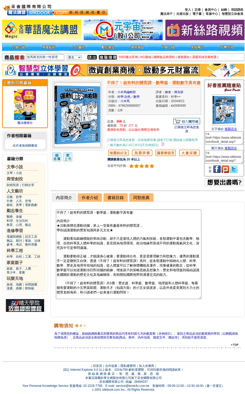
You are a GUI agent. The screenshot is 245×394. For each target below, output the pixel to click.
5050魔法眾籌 (128, 57)
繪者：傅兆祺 (174, 92)
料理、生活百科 (17, 221)
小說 (19, 173)
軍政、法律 (32, 241)
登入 (188, 10)
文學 (10, 173)
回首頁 (97, 366)
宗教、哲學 (14, 197)
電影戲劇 (31, 205)
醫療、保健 (14, 216)
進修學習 (15, 230)
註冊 (198, 10)
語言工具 (31, 236)
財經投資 (13, 185)
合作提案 (111, 366)
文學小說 (15, 167)
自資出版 (182, 14)
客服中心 (212, 14)
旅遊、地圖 (14, 284)
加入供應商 (146, 366)
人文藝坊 (15, 191)
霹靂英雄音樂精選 (204, 57)
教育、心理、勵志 (19, 225)
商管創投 (15, 179)
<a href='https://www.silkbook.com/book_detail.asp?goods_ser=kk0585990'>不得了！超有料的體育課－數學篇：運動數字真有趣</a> (224, 138)
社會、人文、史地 (19, 201)
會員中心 (211, 10)
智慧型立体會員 (232, 14)
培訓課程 (237, 10)
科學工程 (15, 250)
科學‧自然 (123, 96)
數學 (136, 96)
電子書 (197, 14)
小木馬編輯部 (126, 92)
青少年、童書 (16, 272)
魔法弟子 (166, 14)
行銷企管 (28, 185)
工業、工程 (32, 256)
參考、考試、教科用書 (22, 244)
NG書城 (145, 57)
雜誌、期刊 (14, 241)
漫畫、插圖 (14, 288)
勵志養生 (15, 211)
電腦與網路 (14, 236)
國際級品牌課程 (164, 57)
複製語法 (231, 129)
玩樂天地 (15, 278)
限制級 (29, 288)
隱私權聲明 (128, 366)
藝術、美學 (14, 205)
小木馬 (125, 101)
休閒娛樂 (31, 284)
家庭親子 (15, 262)
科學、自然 (14, 256)
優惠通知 (183, 57)
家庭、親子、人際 (19, 268)
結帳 (224, 10)
